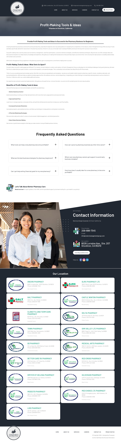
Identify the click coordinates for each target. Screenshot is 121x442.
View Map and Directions (81, 252)
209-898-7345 (99, 5)
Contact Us (95, 10)
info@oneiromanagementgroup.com (82, 5)
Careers (84, 10)
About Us (64, 10)
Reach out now (19, 189)
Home (55, 10)
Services (74, 10)
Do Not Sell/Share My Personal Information (103, 437)
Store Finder (109, 9)
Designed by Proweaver (109, 435)
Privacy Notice (110, 432)
